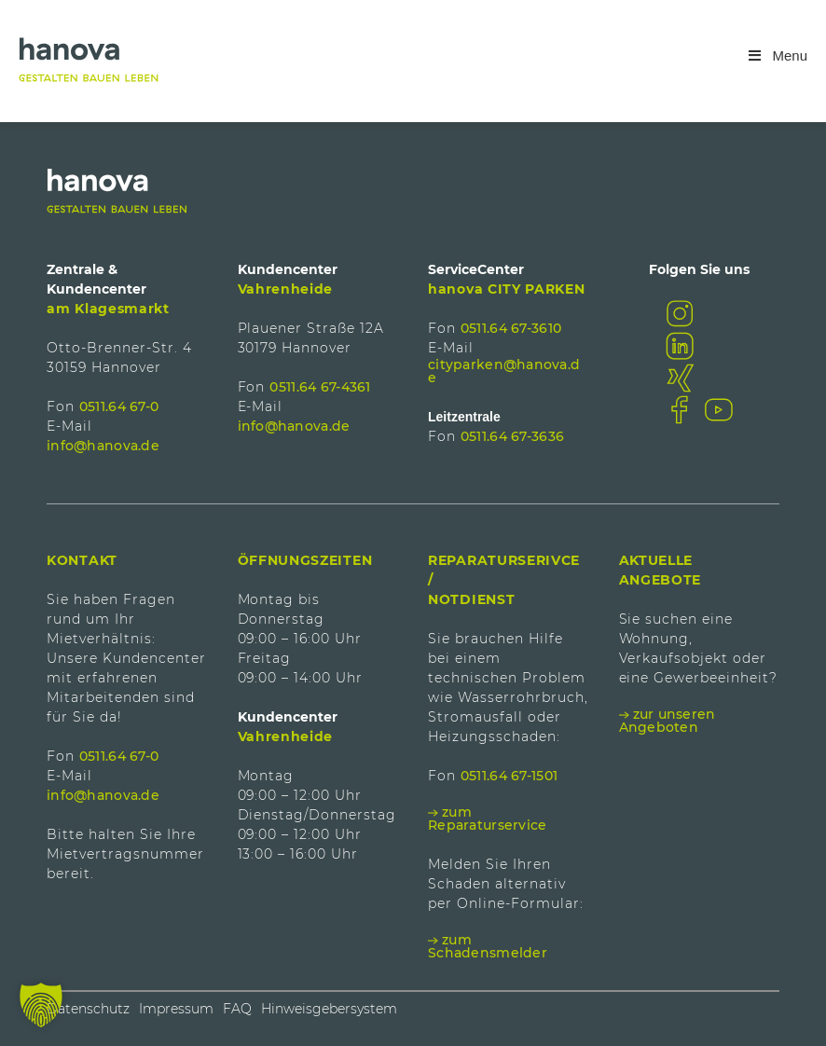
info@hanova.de (103, 445)
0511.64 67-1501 (509, 775)
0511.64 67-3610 (511, 328)
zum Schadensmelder (487, 946)
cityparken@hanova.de (504, 371)
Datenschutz (88, 1008)
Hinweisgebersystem (329, 1008)
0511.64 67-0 (118, 406)
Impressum (176, 1008)
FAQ (237, 1008)
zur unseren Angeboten (667, 721)
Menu (776, 55)
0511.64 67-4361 (319, 386)
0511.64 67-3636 (512, 436)
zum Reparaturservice (487, 818)
